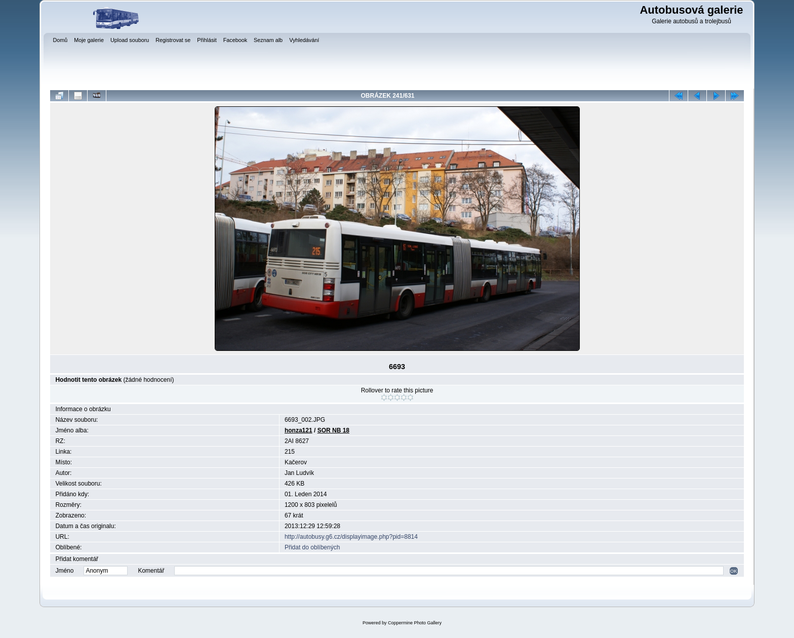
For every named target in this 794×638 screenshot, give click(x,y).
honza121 (298, 430)
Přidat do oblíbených (312, 547)
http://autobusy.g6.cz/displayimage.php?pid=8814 (351, 536)
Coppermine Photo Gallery (415, 622)
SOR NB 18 (333, 430)
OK (733, 571)
